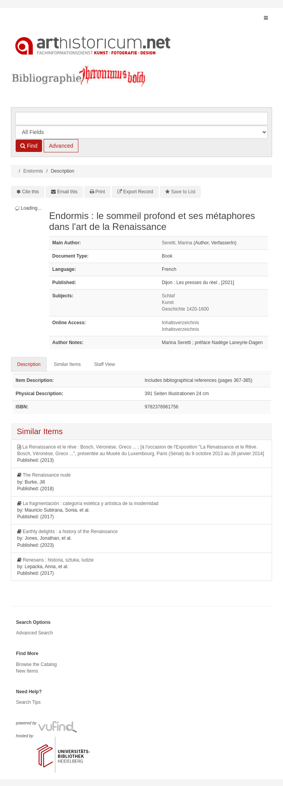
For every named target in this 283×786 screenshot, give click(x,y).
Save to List (183, 191)
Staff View (104, 364)
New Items (27, 671)
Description (29, 364)
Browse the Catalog (36, 664)
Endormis (33, 171)
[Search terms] (141, 118)
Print (100, 191)
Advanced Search (34, 633)
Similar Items (67, 364)
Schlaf (168, 296)
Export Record (138, 191)
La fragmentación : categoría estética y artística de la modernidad (90, 503)
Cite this (30, 191)
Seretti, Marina (177, 243)
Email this (67, 191)
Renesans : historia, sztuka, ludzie (58, 560)
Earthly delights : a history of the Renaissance (70, 531)
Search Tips (28, 702)
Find (28, 146)
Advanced (61, 146)
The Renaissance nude (47, 475)
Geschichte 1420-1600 (185, 309)
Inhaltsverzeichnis (180, 322)
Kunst (168, 302)
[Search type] (141, 132)
